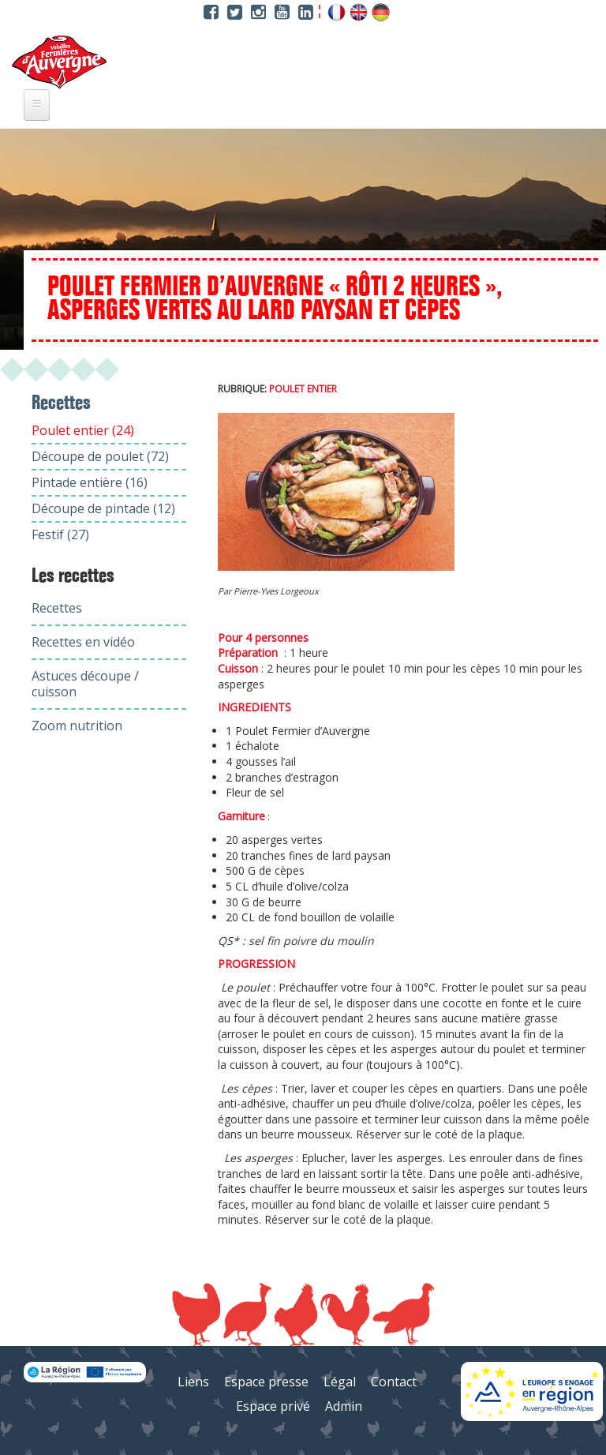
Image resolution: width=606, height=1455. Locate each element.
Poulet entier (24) (83, 430)
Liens (193, 1381)
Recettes (57, 608)
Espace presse (266, 1381)
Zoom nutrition (77, 725)
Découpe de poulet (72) (100, 456)
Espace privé (273, 1406)
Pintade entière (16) (90, 482)
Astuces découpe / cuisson (85, 684)
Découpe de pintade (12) (103, 508)
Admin (343, 1406)
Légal (340, 1381)
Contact (394, 1381)
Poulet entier (303, 389)
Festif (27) (60, 534)
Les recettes (73, 576)
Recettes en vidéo (83, 642)
